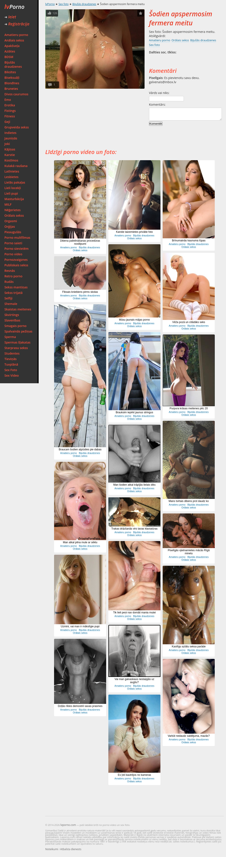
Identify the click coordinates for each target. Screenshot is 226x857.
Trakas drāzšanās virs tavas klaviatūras (134, 528)
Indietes (10, 133)
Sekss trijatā (13, 293)
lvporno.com (68, 825)
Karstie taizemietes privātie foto (134, 231)
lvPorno (50, 4)
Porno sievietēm (16, 248)
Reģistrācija (16, 23)
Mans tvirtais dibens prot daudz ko (189, 501)
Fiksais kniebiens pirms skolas (80, 291)
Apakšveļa (12, 46)
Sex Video (11, 375)
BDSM (8, 57)
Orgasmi (10, 221)
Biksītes (10, 72)
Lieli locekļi (12, 188)
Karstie (9, 155)
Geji (7, 122)
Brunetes (11, 88)
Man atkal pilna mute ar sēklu (80, 542)
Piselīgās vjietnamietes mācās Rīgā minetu (188, 552)
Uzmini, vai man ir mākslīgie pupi (80, 626)
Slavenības (12, 320)
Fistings (10, 111)
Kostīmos (11, 160)
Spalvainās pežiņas (18, 331)
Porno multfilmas (17, 237)
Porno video (13, 254)
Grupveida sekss (16, 127)
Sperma (10, 337)
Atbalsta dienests (70, 849)
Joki (7, 144)
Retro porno (13, 276)
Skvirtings (11, 315)
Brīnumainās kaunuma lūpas (188, 240)
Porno (14, 6)
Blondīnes (11, 83)
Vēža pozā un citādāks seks (188, 322)
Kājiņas (9, 149)
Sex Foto (10, 370)
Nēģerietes (12, 210)
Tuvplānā (11, 364)
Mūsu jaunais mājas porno (134, 319)
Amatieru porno (16, 35)
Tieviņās (10, 359)
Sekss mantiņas (16, 287)
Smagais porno (15, 326)
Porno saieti (13, 243)
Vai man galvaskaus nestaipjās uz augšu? (134, 681)
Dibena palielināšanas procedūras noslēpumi (80, 242)
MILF (7, 204)
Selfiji (8, 298)
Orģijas (9, 226)
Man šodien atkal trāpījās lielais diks (134, 484)
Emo (7, 100)
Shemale (10, 304)
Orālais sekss (14, 215)
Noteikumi (51, 849)
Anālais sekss (14, 40)
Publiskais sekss (16, 265)
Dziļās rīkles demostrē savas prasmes (80, 706)
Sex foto (63, 4)
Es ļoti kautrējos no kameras (134, 774)
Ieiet (10, 16)
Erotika (9, 105)
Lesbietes (11, 177)
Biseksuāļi (11, 77)
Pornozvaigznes (16, 259)
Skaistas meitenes (17, 309)
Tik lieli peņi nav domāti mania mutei (134, 612)
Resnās (9, 271)
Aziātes (9, 51)
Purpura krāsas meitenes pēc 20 (189, 408)
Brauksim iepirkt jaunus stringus (134, 412)
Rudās (9, 282)
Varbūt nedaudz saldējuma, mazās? (189, 735)
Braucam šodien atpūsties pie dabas (80, 449)
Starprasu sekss (16, 348)
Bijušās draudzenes (13, 64)
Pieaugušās (12, 232)
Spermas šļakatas (17, 342)
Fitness (9, 116)
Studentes (11, 353)
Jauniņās (10, 138)
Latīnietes (11, 171)
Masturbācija (14, 199)
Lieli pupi (11, 193)
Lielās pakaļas (14, 182)
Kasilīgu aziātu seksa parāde (188, 646)
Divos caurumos (16, 94)
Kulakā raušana (16, 166)
